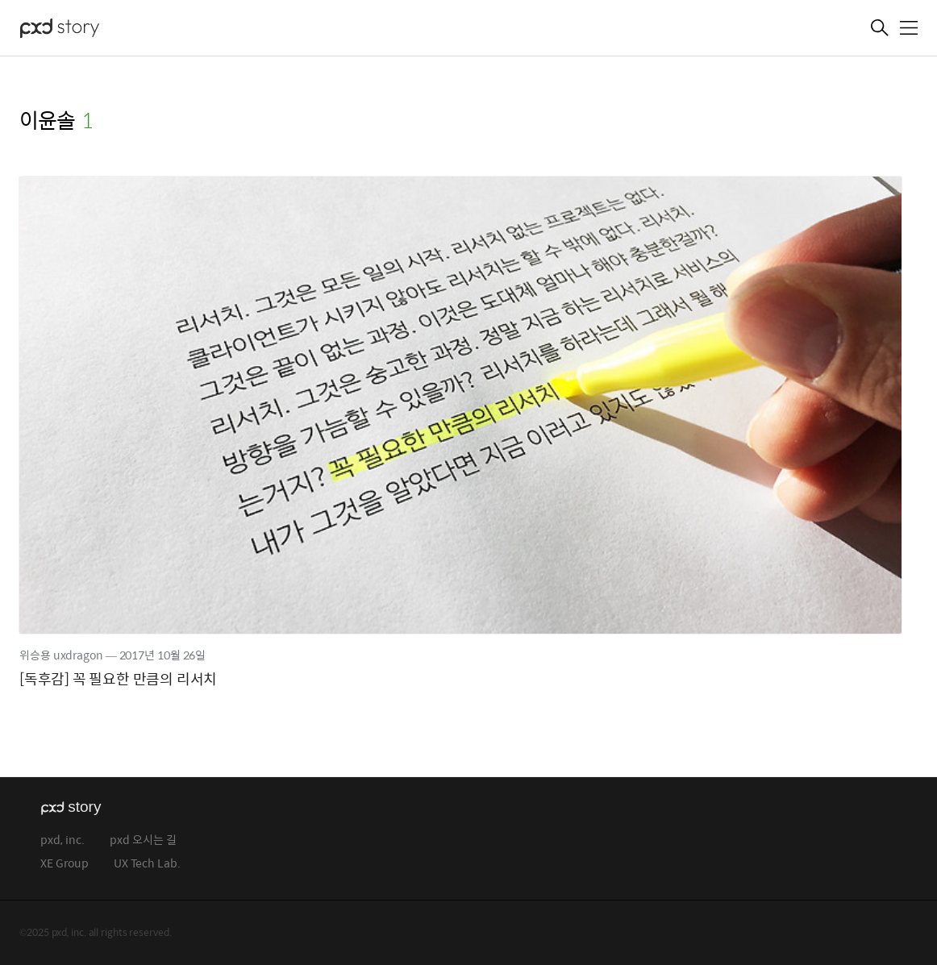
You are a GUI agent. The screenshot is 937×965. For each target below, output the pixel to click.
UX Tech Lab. (147, 863)
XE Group (64, 863)
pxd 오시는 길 (143, 840)
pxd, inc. (62, 840)
